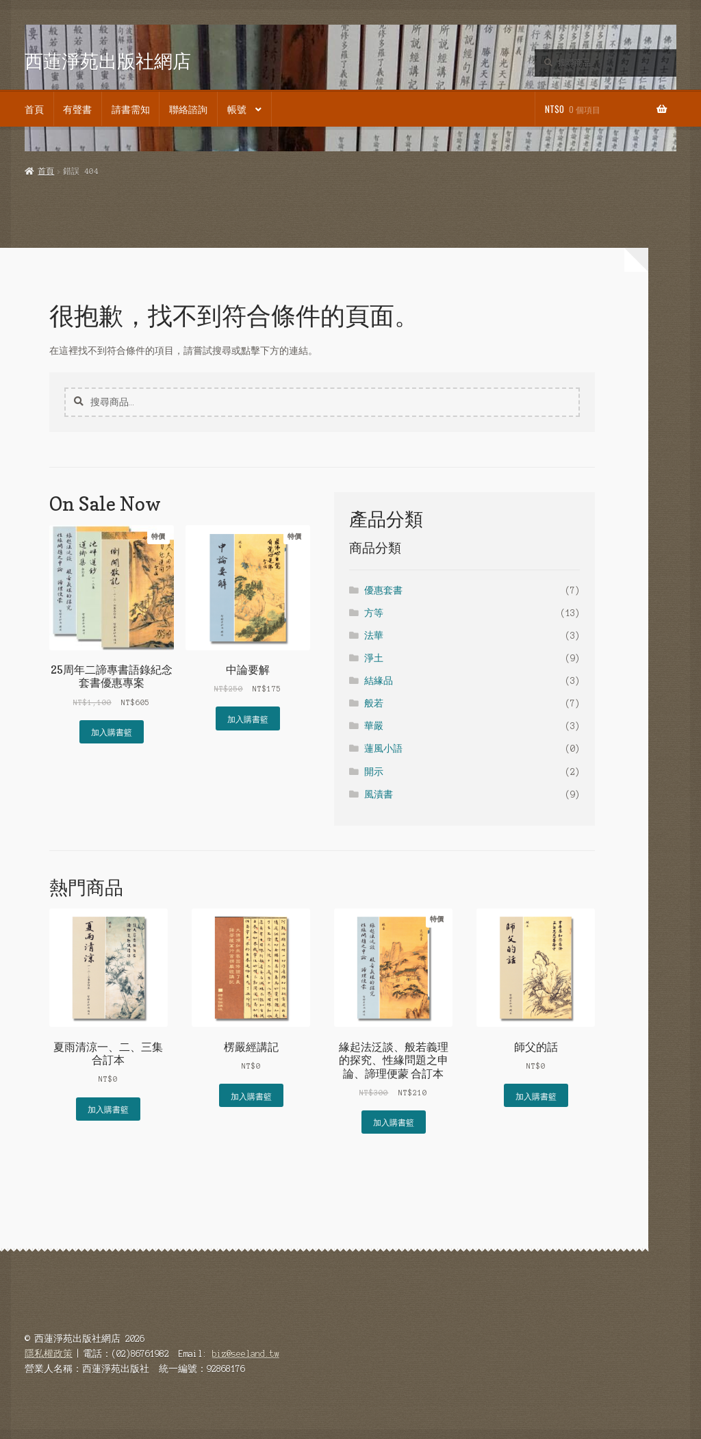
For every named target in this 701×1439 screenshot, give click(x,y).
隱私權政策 (49, 1353)
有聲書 (77, 109)
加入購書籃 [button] (111, 731)
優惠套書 (383, 590)
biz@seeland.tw (245, 1353)
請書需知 (131, 109)
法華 (373, 635)
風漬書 (378, 794)
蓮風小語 (383, 748)
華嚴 (373, 726)
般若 (373, 703)
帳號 (236, 109)
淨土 (373, 658)
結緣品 (378, 680)
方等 (373, 613)
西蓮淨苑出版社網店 (108, 60)
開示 (373, 771)
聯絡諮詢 (188, 109)
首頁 (34, 109)
